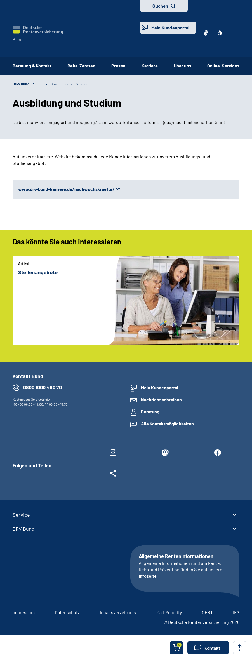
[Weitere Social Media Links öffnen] (113, 474)
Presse (118, 65)
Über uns (182, 65)
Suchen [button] (160, 5)
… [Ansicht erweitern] (40, 84)
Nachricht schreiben (161, 399)
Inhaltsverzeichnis (118, 612)
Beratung (150, 411)
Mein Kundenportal (170, 27)
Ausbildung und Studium (70, 84)
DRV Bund (23, 528)
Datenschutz (67, 612)
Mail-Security (169, 612)
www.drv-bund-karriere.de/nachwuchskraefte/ (66, 189)
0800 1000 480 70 (42, 387)
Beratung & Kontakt (32, 65)
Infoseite (148, 576)
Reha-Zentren (81, 65)
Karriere (150, 65)
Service (21, 514)
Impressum (24, 612)
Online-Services (223, 65)
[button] (208, 647)
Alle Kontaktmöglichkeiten (167, 423)
